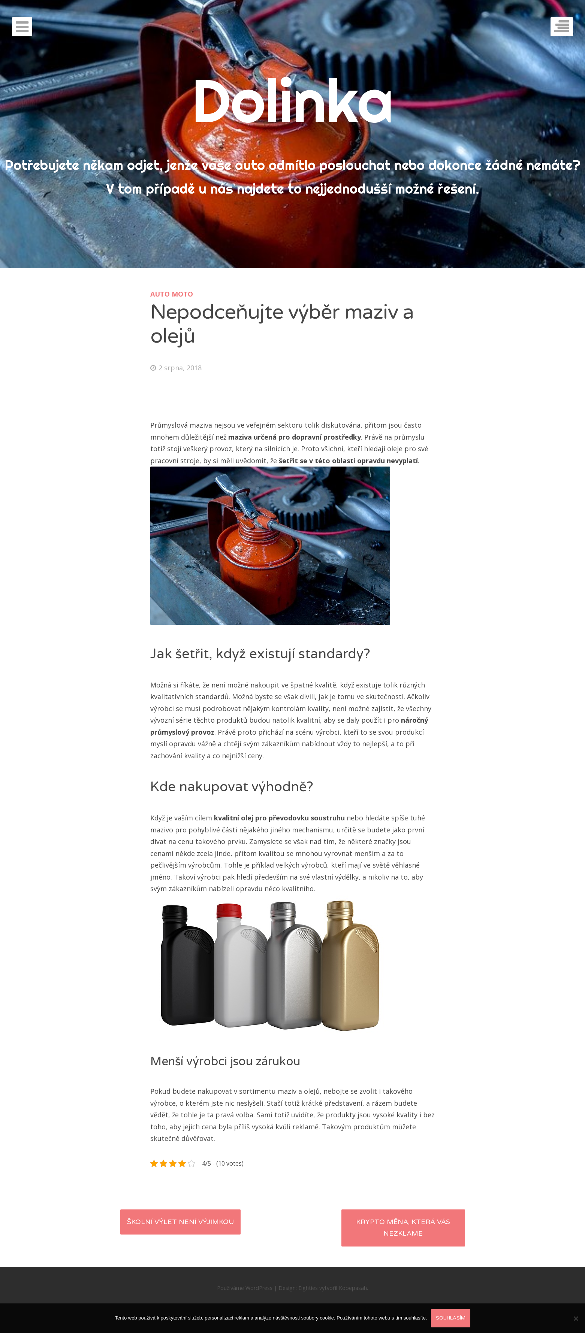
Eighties (308, 1287)
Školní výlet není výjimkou (180, 1222)
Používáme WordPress (244, 1287)
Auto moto (171, 293)
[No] (575, 1318)
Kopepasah (353, 1287)
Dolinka (292, 100)
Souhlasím (450, 1318)
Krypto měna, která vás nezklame (403, 1228)
